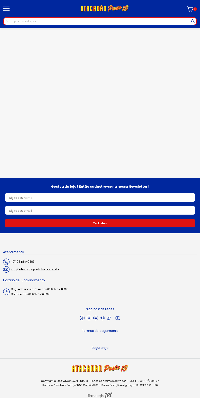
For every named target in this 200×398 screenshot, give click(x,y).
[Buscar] (193, 21)
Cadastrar (100, 223)
